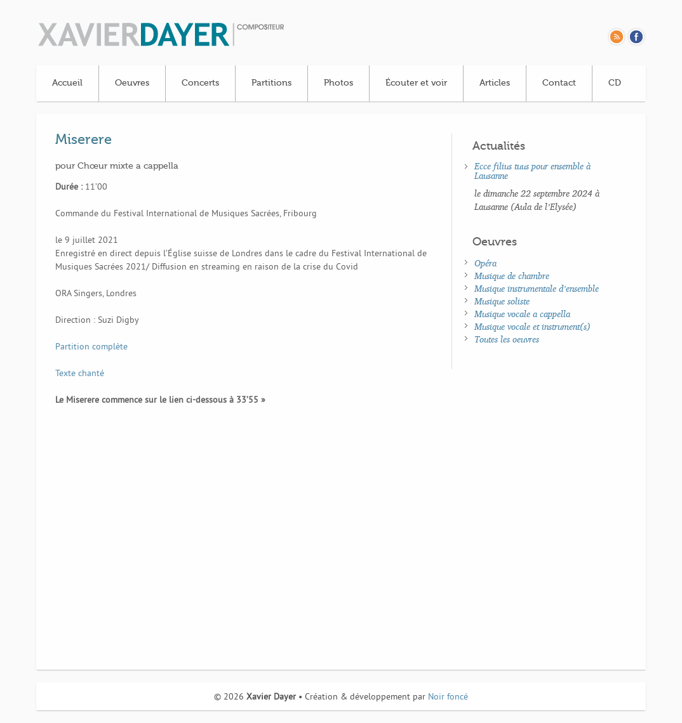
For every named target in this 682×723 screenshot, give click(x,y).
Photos (338, 83)
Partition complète (91, 347)
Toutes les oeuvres (506, 339)
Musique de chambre (511, 275)
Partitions (271, 83)
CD (614, 83)
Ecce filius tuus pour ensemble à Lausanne (532, 171)
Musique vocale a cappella (522, 313)
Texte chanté (79, 373)
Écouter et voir (416, 83)
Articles (494, 83)
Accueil (67, 83)
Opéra (485, 263)
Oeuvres (132, 83)
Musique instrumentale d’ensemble (536, 288)
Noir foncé (448, 697)
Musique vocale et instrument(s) (532, 326)
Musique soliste (502, 301)
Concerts (200, 83)
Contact (559, 83)
